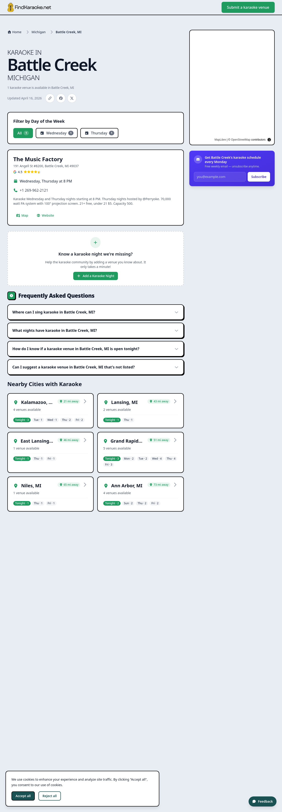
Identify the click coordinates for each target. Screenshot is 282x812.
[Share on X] (71, 98)
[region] (232, 87)
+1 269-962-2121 (34, 190)
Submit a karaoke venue (248, 7)
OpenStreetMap (240, 139)
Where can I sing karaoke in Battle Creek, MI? (95, 312)
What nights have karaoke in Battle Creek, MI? (95, 330)
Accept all (23, 796)
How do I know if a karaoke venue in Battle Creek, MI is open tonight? (95, 348)
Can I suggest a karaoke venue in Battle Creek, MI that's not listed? (95, 367)
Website (45, 215)
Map (22, 215)
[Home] (14, 32)
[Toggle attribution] (269, 139)
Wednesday (56, 133)
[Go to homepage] (29, 7)
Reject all (50, 796)
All (23, 133)
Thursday (99, 133)
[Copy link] (49, 98)
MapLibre (220, 139)
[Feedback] (263, 801)
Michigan (39, 32)
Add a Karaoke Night (95, 276)
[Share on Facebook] (60, 98)
